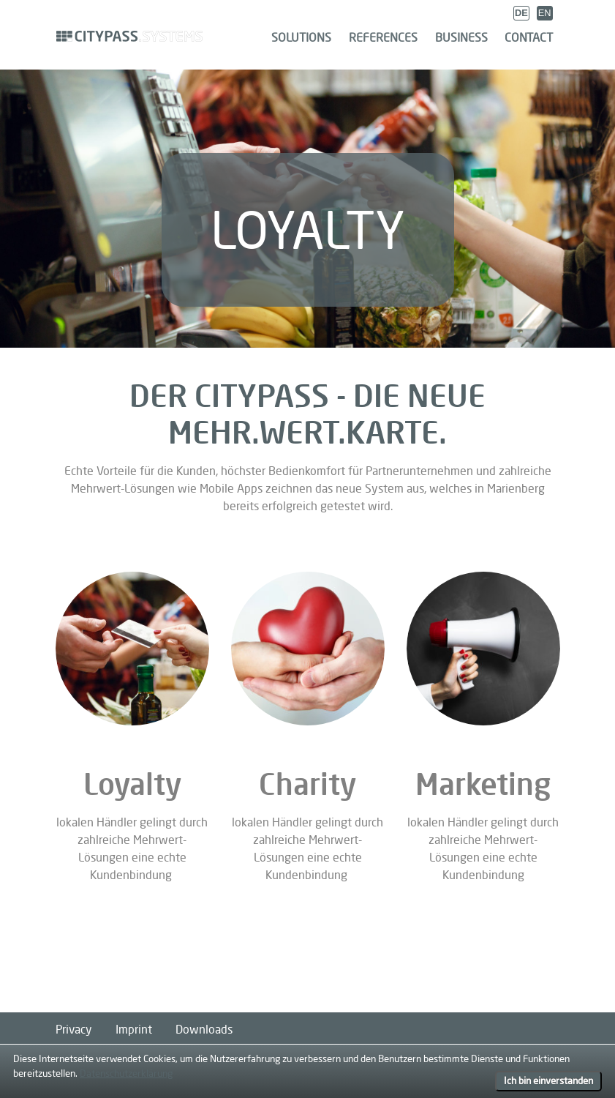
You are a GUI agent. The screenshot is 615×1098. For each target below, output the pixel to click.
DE (521, 12)
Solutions (301, 37)
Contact (529, 37)
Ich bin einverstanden (548, 1080)
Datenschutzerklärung (126, 1073)
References (383, 37)
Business (461, 37)
